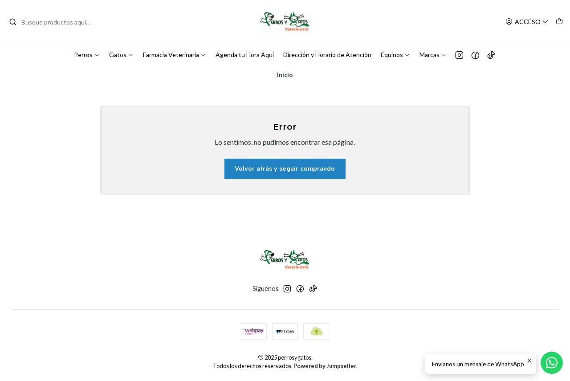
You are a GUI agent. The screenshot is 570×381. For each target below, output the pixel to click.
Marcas (433, 54)
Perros (87, 54)
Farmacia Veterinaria (174, 54)
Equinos (395, 54)
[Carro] (559, 22)
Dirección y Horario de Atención (327, 54)
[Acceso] (527, 22)
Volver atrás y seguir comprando (285, 168)
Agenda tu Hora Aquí (245, 54)
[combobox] (54, 22)
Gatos (121, 54)
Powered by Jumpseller (324, 365)
